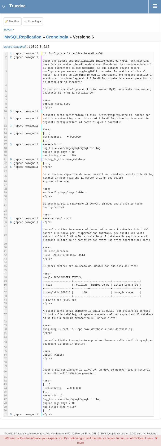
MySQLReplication (23, 37)
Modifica (14, 21)
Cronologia (34, 21)
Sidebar (8, 29)
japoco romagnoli (15, 46)
